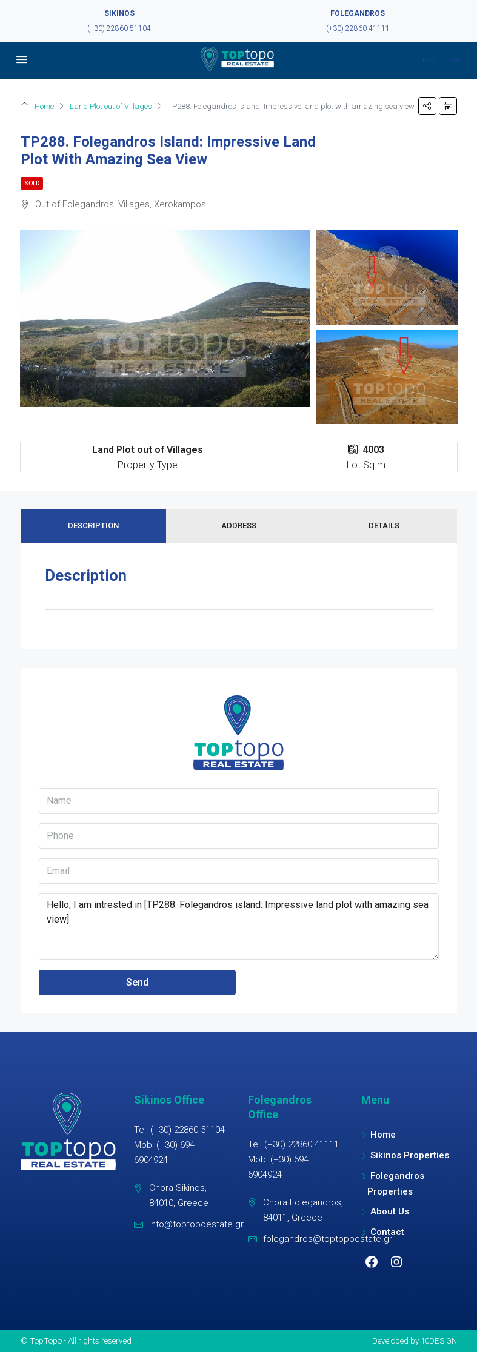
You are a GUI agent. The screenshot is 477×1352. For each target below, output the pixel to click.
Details (384, 525)
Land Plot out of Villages (111, 106)
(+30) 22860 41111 (358, 28)
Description (93, 525)
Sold (31, 183)
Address (238, 525)
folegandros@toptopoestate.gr (327, 1238)
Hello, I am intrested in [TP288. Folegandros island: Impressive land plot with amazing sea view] (239, 926)
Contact (387, 1232)
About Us (389, 1211)
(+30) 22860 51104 (119, 28)
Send (137, 982)
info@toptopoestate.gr (196, 1224)
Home (44, 106)
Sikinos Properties (409, 1155)
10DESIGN (439, 1340)
